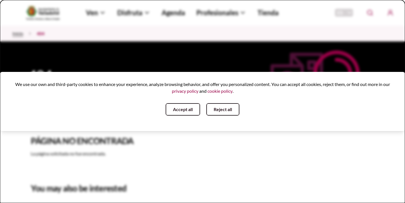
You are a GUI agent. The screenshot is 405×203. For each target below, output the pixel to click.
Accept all (183, 109)
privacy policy (185, 91)
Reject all (223, 109)
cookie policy (220, 91)
